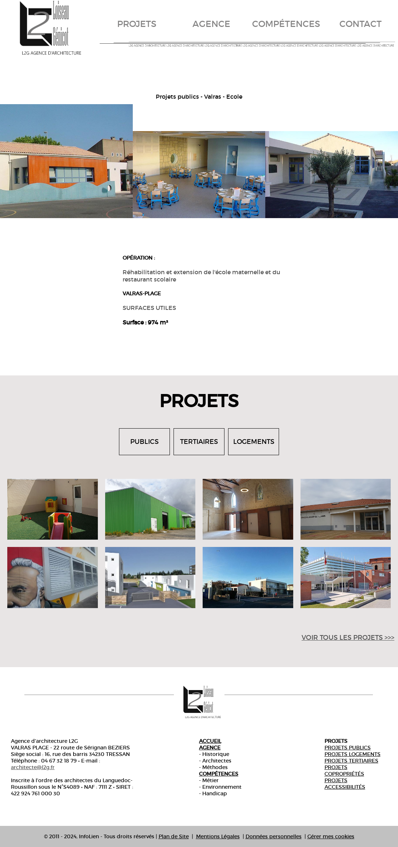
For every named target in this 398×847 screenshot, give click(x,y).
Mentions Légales (218, 836)
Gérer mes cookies (330, 836)
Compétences (218, 774)
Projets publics (348, 747)
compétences (286, 24)
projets (136, 24)
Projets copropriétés (344, 770)
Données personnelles (274, 836)
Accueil (210, 741)
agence (211, 24)
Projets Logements (353, 754)
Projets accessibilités (345, 783)
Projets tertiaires (351, 760)
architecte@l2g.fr (33, 767)
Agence (209, 747)
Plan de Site (174, 836)
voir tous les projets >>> (348, 638)
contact (360, 24)
